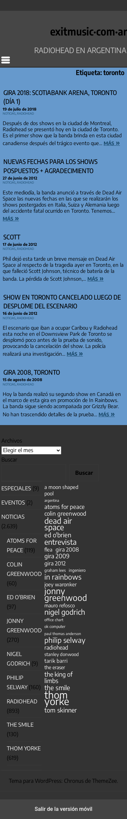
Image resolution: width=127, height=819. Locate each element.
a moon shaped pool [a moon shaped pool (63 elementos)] (61, 490)
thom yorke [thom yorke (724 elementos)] (56, 698)
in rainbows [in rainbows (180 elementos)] (62, 577)
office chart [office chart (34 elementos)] (53, 619)
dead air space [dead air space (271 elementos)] (58, 523)
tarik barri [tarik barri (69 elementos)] (56, 660)
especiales (16, 488)
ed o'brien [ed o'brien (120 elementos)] (57, 535)
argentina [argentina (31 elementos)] (51, 500)
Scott (11, 237)
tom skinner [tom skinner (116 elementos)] (60, 710)
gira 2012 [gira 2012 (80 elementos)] (55, 563)
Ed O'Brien (21, 597)
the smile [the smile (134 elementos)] (57, 687)
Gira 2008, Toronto (31, 372)
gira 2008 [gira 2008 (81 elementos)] (67, 549)
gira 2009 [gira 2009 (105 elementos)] (56, 556)
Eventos (13, 502)
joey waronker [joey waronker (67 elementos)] (60, 584)
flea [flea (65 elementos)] (48, 549)
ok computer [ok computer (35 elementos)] (54, 626)
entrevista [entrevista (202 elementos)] (60, 542)
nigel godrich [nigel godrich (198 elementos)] (64, 612)
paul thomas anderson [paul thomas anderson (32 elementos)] (62, 633)
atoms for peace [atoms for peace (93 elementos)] (64, 507)
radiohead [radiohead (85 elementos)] (56, 647)
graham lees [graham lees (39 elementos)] (55, 570)
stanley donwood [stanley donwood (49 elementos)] (61, 654)
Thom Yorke (24, 748)
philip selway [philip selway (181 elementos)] (64, 640)
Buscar (9, 459)
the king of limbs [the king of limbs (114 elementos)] (58, 677)
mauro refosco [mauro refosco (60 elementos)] (59, 605)
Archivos (11, 440)
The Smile (20, 724)
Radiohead (25, 113)
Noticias (9, 113)
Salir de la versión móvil (63, 809)
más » (112, 142)
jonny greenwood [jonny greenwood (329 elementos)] (65, 594)
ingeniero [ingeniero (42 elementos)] (77, 570)
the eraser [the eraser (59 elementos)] (54, 667)
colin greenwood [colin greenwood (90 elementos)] (65, 513)
